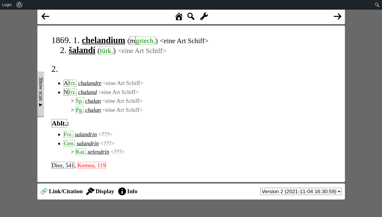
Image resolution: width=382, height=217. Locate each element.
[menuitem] (19, 5)
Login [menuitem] (7, 4)
